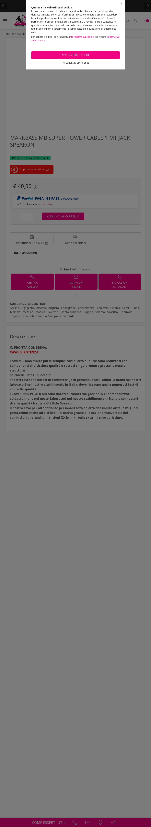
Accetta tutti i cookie (75, 55)
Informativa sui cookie (81, 36)
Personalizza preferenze (75, 62)
